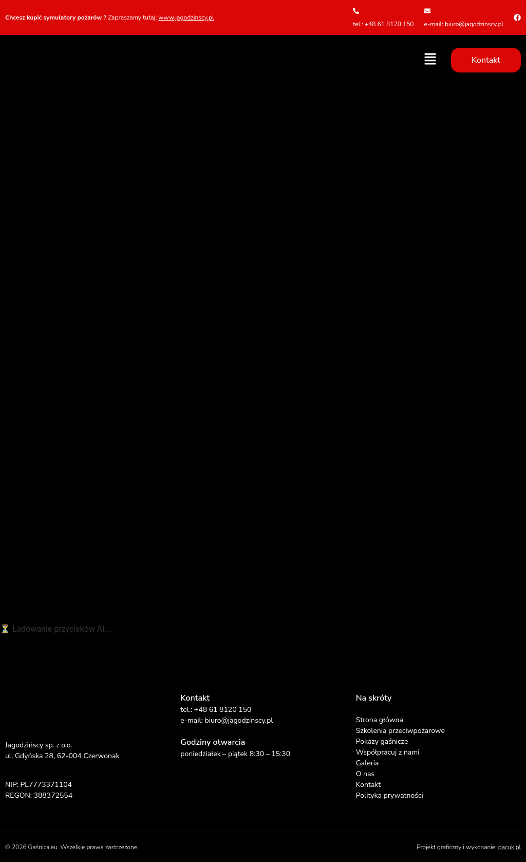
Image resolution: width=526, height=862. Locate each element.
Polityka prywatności (389, 795)
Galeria (367, 763)
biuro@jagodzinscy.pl (238, 720)
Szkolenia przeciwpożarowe (400, 731)
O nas (365, 774)
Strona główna (379, 720)
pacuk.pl (509, 847)
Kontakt (368, 785)
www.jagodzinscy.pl (186, 17)
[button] (430, 59)
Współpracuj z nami (388, 752)
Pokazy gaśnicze (382, 741)
